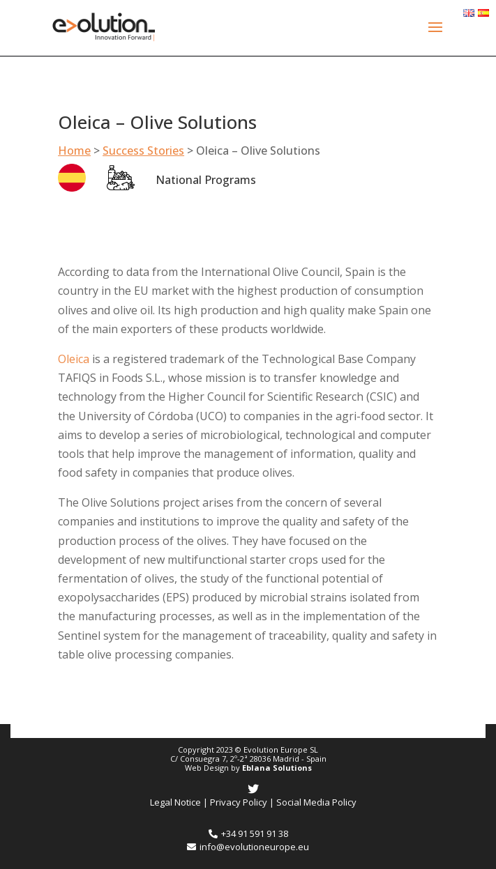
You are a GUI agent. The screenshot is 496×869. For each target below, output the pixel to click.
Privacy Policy (238, 802)
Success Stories (143, 150)
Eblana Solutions (277, 767)
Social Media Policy (316, 802)
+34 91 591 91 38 (248, 833)
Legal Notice (175, 802)
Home (74, 150)
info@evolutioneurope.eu (248, 846)
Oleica (75, 359)
